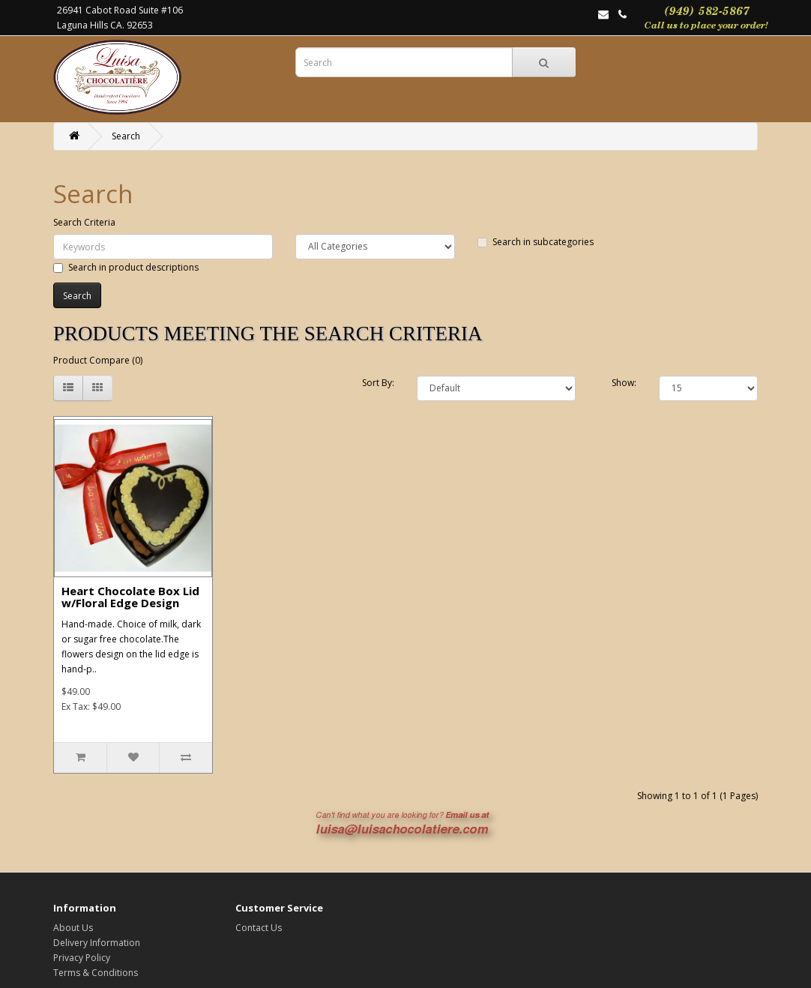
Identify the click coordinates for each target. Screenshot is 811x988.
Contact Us (258, 927)
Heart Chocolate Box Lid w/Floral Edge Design (130, 597)
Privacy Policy (81, 957)
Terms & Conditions (95, 972)
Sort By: (378, 382)
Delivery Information (96, 942)
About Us (73, 927)
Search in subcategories (535, 241)
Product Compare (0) (97, 360)
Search (126, 136)
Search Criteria (84, 222)
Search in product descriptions (126, 267)
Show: (624, 382)
